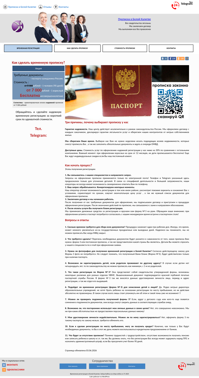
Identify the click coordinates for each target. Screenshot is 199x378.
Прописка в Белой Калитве (134, 19)
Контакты (171, 48)
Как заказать (72, 366)
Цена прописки (102, 366)
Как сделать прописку (77, 48)
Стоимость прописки (125, 48)
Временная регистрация (28, 48)
